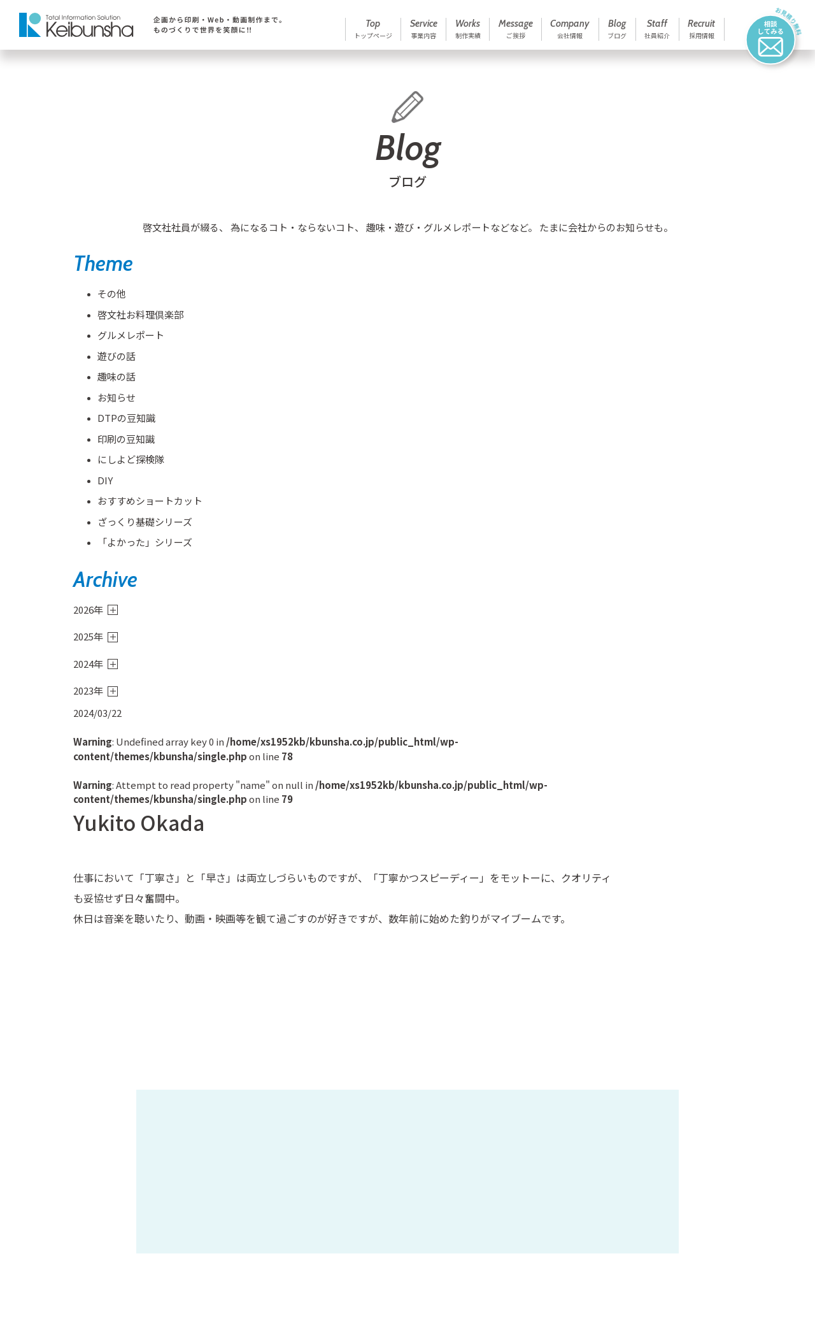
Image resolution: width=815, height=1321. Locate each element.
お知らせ (110, 405)
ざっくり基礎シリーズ (138, 529)
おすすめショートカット (143, 509)
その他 (105, 301)
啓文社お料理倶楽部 (134, 322)
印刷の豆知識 (119, 446)
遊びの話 (110, 363)
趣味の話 (110, 384)
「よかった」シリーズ (138, 550)
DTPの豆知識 (120, 426)
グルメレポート (124, 343)
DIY (98, 487)
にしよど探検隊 (124, 467)
